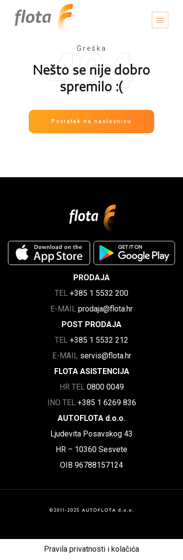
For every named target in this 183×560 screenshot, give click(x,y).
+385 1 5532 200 (99, 293)
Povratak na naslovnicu (91, 121)
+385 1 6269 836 (107, 402)
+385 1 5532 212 (99, 340)
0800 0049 (105, 387)
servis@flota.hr (105, 355)
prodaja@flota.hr (105, 308)
